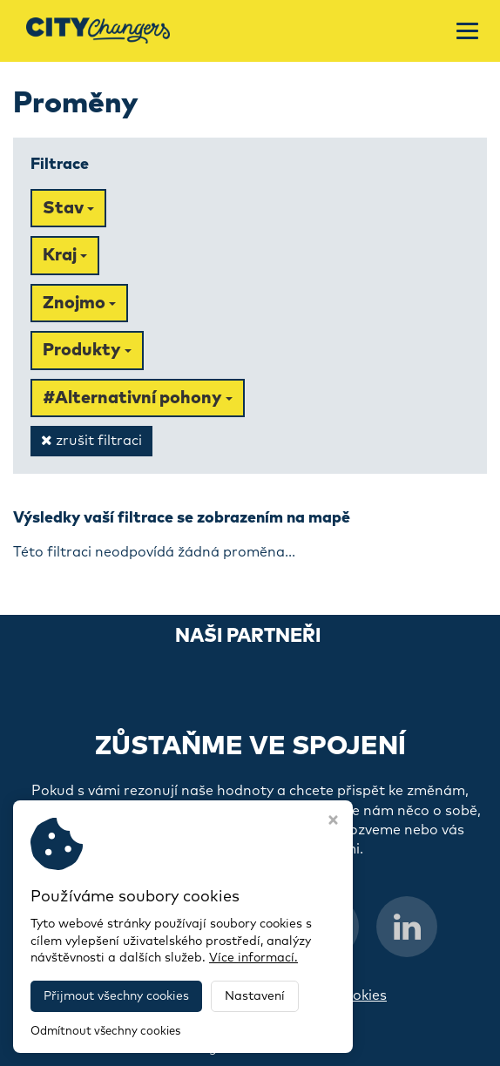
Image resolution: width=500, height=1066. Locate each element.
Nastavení (255, 996)
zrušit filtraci (91, 440)
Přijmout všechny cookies (116, 996)
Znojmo (79, 303)
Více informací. (253, 958)
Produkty (87, 350)
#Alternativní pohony (138, 398)
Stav (68, 208)
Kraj (65, 255)
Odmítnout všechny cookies (105, 1031)
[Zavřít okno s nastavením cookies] (333, 822)
